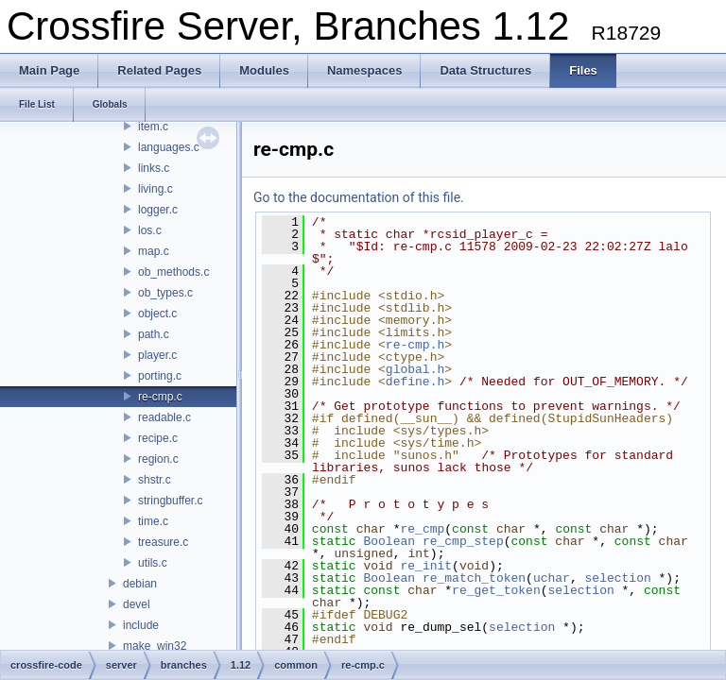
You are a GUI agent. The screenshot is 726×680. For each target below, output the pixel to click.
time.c (153, 521)
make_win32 (154, 646)
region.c (158, 459)
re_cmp (422, 528)
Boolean (389, 541)
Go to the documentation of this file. (358, 197)
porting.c (160, 375)
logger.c (158, 209)
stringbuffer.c (170, 500)
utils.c (152, 563)
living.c (155, 189)
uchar (551, 578)
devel (136, 604)
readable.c (164, 417)
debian (140, 583)
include (141, 625)
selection (618, 578)
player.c (157, 355)
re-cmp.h (415, 344)
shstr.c (154, 479)
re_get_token (496, 590)
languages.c (168, 147)
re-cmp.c (160, 396)
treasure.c (163, 542)
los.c (150, 230)
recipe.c (158, 438)
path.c (153, 334)
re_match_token (474, 578)
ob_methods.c (173, 272)
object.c (157, 313)
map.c (153, 251)
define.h (415, 381)
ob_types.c (165, 292)
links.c (153, 168)
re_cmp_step (463, 541)
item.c (153, 126)
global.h (415, 369)
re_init (426, 565)
